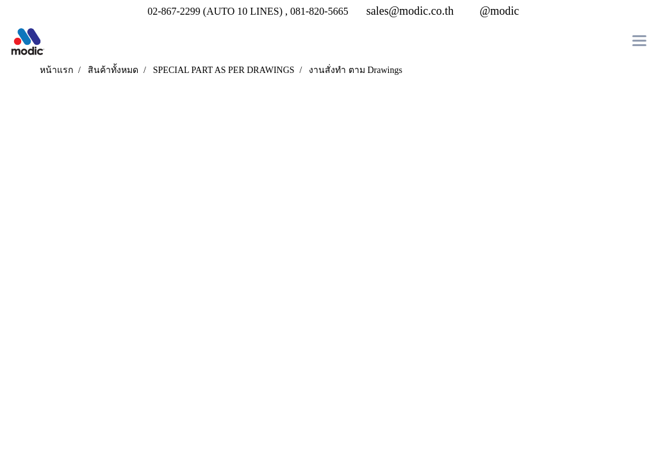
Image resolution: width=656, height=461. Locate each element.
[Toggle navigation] (639, 42)
